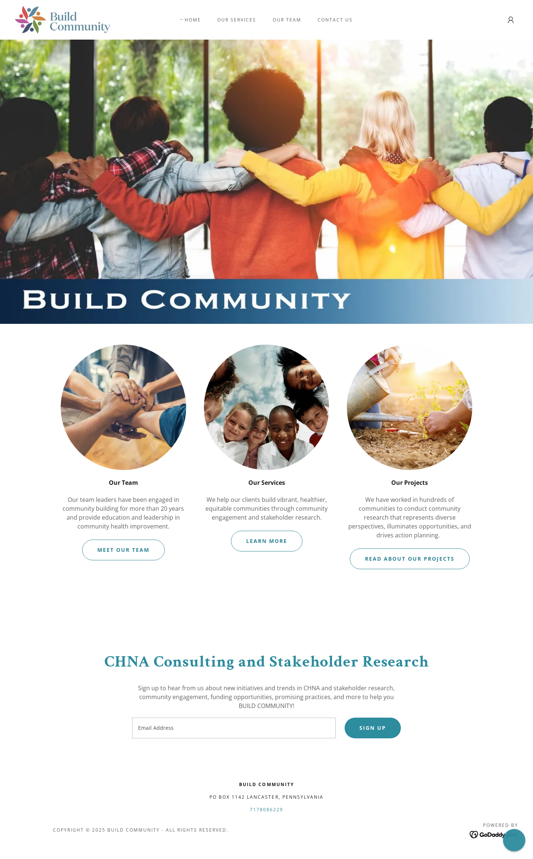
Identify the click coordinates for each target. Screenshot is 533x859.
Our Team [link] (287, 20)
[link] (62, 19)
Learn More (266, 540)
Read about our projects (410, 558)
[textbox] (233, 728)
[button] (510, 20)
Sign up (372, 727)
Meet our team (123, 549)
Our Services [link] (236, 20)
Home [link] (193, 20)
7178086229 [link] (266, 809)
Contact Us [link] (335, 20)
